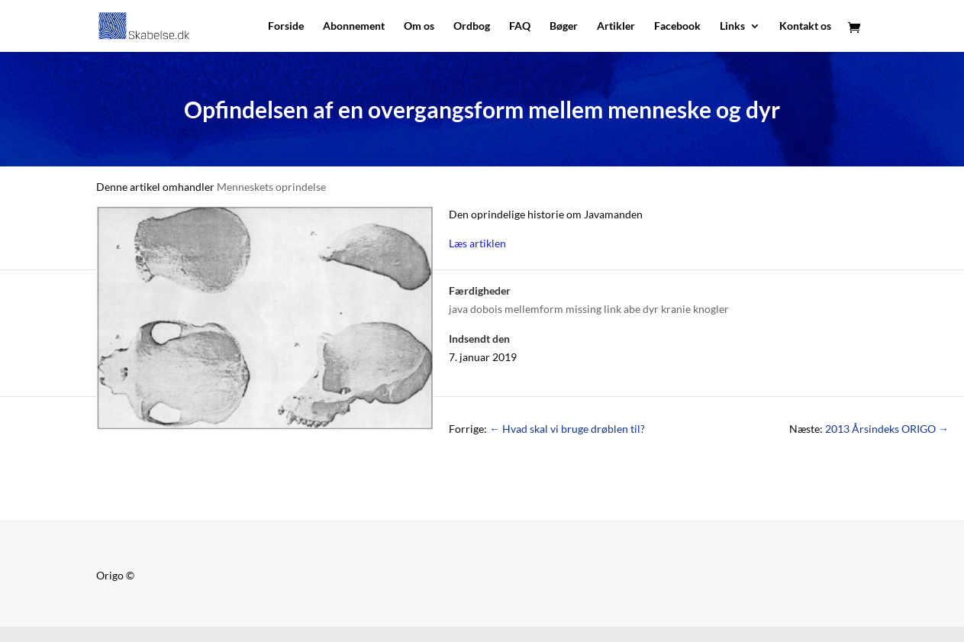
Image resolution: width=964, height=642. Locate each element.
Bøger (564, 26)
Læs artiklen (477, 243)
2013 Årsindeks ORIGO (887, 428)
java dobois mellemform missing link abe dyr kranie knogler (589, 308)
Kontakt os (805, 26)
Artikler (616, 26)
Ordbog (471, 26)
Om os (419, 26)
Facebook (677, 26)
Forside (286, 26)
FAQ (519, 26)
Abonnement (354, 26)
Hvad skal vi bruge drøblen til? (567, 428)
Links (732, 26)
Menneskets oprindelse (271, 186)
